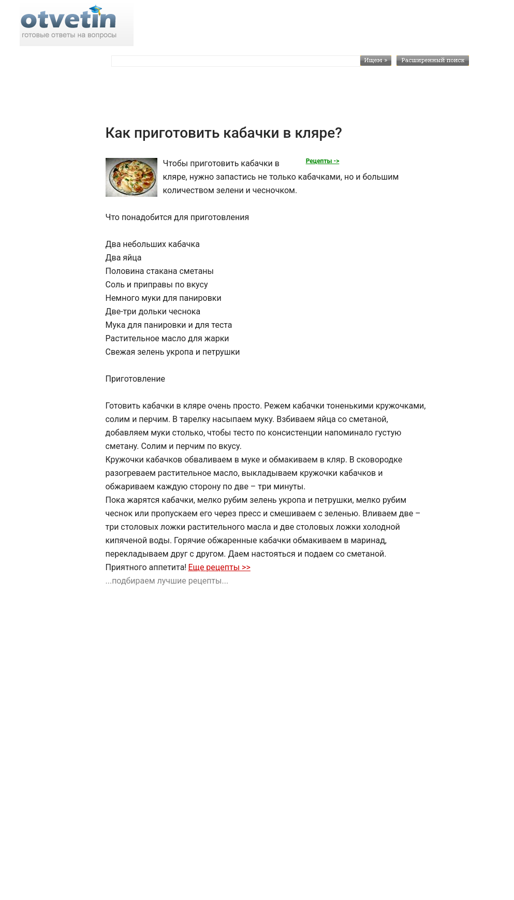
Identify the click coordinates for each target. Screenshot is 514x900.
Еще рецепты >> (219, 567)
